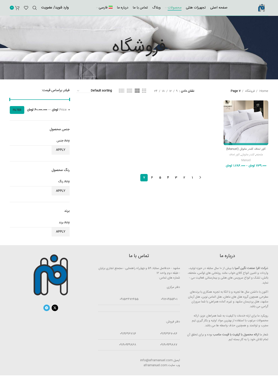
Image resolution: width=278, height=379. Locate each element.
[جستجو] (34, 9)
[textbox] (40, 144)
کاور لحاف (234, 157)
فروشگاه (249, 94)
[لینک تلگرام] (46, 311)
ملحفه (260, 157)
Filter (17, 114)
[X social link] (55, 311)
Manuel (247, 163)
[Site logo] (259, 9)
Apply (60, 153)
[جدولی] (144, 95)
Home (263, 94)
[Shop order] (94, 95)
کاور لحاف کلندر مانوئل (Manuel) (246, 151)
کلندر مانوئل (249, 157)
